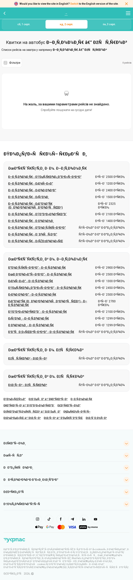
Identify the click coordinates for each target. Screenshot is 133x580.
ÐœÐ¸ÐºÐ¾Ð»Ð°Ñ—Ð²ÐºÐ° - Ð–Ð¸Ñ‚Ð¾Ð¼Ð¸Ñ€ (40, 274)
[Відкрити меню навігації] (128, 13)
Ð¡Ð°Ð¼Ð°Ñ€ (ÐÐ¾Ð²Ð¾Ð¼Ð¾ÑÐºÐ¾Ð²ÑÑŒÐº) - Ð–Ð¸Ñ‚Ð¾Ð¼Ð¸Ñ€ (47, 303)
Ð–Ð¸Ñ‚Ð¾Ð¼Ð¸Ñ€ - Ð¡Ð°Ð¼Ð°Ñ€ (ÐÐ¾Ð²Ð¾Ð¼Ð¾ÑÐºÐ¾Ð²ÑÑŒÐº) (35, 205)
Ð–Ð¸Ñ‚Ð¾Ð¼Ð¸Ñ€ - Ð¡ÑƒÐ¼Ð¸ (28, 197)
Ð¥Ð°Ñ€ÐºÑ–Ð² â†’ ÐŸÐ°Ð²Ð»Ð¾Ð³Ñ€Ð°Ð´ (29, 405)
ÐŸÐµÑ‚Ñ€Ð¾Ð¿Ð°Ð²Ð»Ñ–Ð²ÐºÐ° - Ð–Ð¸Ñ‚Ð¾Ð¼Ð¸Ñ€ (44, 288)
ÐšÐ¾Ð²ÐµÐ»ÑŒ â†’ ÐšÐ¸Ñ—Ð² (22, 418)
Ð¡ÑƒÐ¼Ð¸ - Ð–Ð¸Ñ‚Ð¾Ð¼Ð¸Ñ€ (28, 318)
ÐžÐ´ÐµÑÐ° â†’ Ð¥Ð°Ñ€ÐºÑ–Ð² (48, 399)
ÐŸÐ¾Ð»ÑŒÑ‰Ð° (15, 399)
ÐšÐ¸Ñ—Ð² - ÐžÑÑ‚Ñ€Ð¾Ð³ (27, 385)
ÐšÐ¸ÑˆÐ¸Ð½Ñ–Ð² (96, 418)
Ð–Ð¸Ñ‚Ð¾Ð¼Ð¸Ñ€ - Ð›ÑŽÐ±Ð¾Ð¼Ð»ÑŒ (35, 241)
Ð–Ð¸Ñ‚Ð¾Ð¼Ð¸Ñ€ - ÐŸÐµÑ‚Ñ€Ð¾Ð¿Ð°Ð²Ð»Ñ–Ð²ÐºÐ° (44, 177)
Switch (74, 3)
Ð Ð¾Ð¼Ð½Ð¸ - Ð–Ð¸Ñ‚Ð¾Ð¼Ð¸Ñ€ (31, 325)
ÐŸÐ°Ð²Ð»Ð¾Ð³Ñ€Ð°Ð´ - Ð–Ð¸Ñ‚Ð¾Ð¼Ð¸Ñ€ (37, 312)
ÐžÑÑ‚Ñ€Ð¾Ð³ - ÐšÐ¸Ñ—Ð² (27, 358)
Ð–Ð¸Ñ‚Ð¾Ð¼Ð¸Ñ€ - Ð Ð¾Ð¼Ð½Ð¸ (31, 221)
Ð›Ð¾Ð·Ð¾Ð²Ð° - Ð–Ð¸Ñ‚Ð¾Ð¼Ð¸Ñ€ (32, 294)
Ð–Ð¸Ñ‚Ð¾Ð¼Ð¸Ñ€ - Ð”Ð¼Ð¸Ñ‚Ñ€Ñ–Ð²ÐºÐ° (37, 227)
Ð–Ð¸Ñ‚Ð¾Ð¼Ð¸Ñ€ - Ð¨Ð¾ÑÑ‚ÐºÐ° (32, 234)
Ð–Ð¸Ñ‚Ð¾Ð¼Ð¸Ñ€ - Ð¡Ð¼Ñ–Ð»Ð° (30, 183)
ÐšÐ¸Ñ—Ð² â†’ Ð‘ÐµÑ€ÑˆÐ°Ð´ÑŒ (63, 418)
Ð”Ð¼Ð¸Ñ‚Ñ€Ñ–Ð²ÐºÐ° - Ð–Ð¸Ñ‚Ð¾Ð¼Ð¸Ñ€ (37, 267)
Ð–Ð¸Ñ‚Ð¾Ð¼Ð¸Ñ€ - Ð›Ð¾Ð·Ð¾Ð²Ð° (32, 190)
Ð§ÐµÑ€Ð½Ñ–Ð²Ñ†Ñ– (77, 411)
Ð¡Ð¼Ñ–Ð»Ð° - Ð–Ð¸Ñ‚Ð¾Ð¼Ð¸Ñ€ (30, 281)
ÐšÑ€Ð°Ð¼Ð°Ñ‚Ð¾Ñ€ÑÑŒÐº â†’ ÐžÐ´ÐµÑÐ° (32, 411)
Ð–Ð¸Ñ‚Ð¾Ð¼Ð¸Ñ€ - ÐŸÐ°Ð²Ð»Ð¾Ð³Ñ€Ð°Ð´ (37, 214)
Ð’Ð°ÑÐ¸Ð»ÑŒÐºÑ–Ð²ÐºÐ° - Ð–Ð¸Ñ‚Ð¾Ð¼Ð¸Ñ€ (41, 332)
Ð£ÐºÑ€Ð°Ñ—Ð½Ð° (69, 405)
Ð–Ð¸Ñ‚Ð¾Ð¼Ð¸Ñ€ (81, 399)
